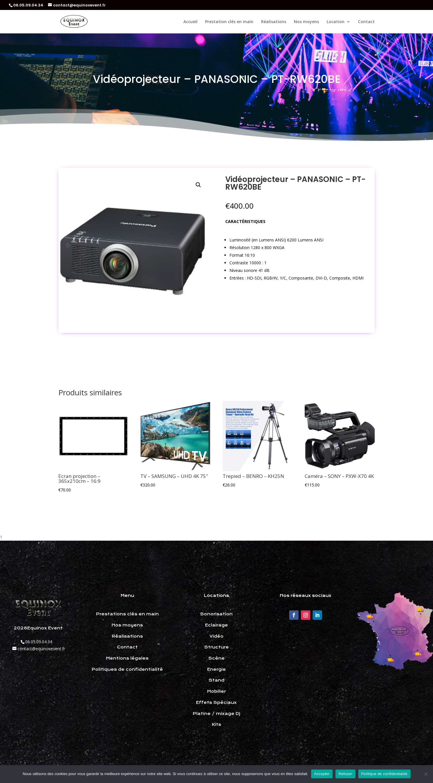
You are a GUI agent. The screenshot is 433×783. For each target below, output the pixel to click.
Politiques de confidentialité (127, 669)
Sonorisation (216, 614)
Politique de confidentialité (384, 774)
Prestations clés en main (127, 614)
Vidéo (216, 636)
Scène (216, 658)
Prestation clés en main (229, 22)
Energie (216, 669)
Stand (216, 680)
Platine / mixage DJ (216, 713)
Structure (216, 647)
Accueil (190, 22)
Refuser (345, 774)
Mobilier (216, 691)
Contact (366, 22)
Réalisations (273, 22)
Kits (216, 724)
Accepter (322, 774)
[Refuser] (426, 774)
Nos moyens (306, 22)
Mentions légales (127, 658)
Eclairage (216, 625)
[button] (198, 185)
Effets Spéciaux (216, 702)
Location (336, 22)
